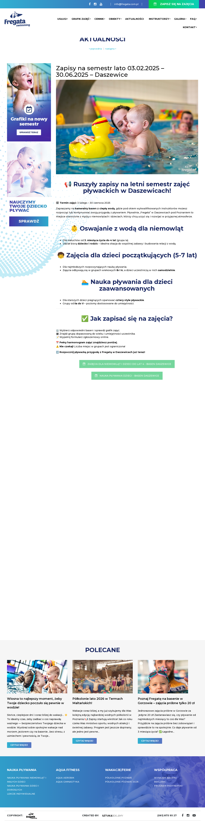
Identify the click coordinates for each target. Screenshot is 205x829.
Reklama (160, 781)
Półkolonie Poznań (118, 777)
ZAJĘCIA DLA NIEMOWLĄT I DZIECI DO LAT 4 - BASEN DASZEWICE (127, 364)
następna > (110, 48)
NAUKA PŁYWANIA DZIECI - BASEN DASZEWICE (127, 375)
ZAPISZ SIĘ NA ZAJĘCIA (174, 4)
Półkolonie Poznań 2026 (121, 781)
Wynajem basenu (165, 777)
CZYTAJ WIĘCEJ (19, 745)
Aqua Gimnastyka (67, 781)
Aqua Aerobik (65, 777)
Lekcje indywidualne (21, 793)
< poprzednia (95, 48)
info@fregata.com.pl (126, 4)
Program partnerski (168, 785)
